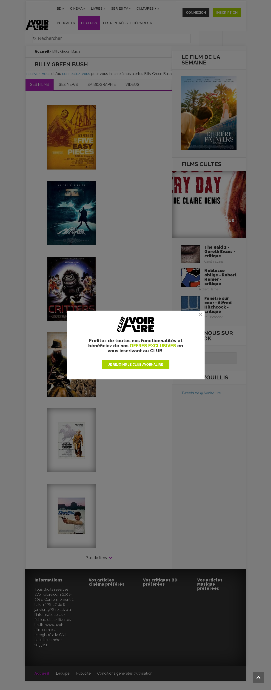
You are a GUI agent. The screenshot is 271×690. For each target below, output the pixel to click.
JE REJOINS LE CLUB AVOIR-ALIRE (135, 364)
